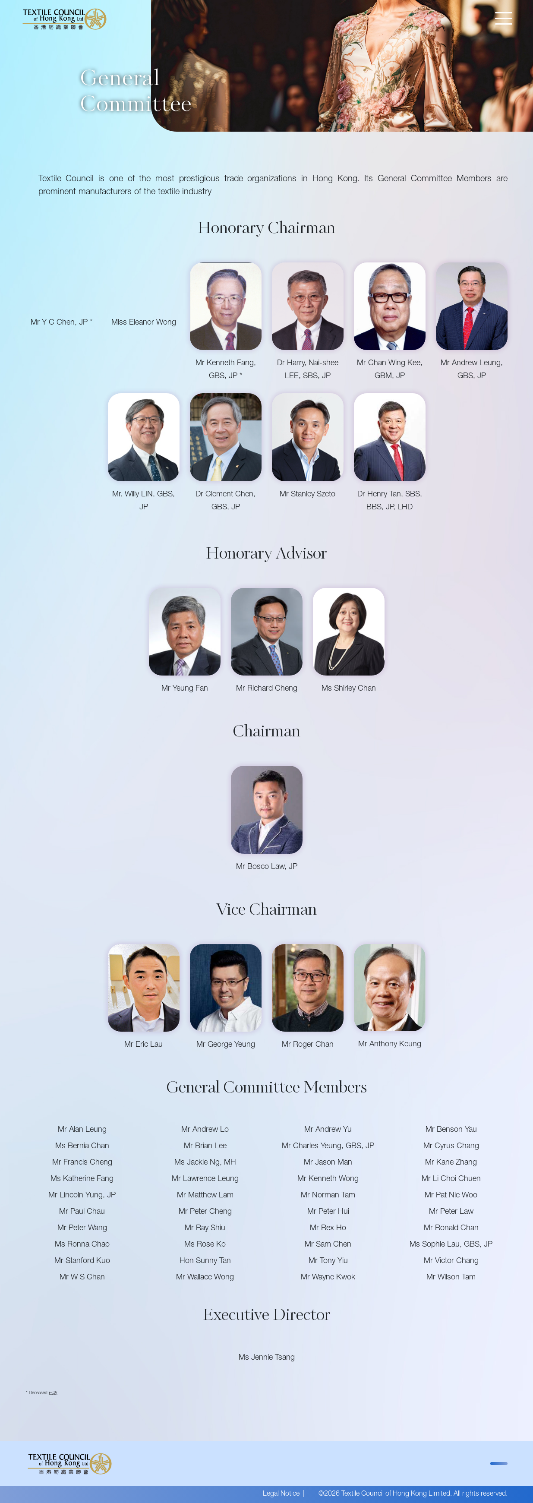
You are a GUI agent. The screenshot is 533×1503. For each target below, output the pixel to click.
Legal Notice (281, 1494)
